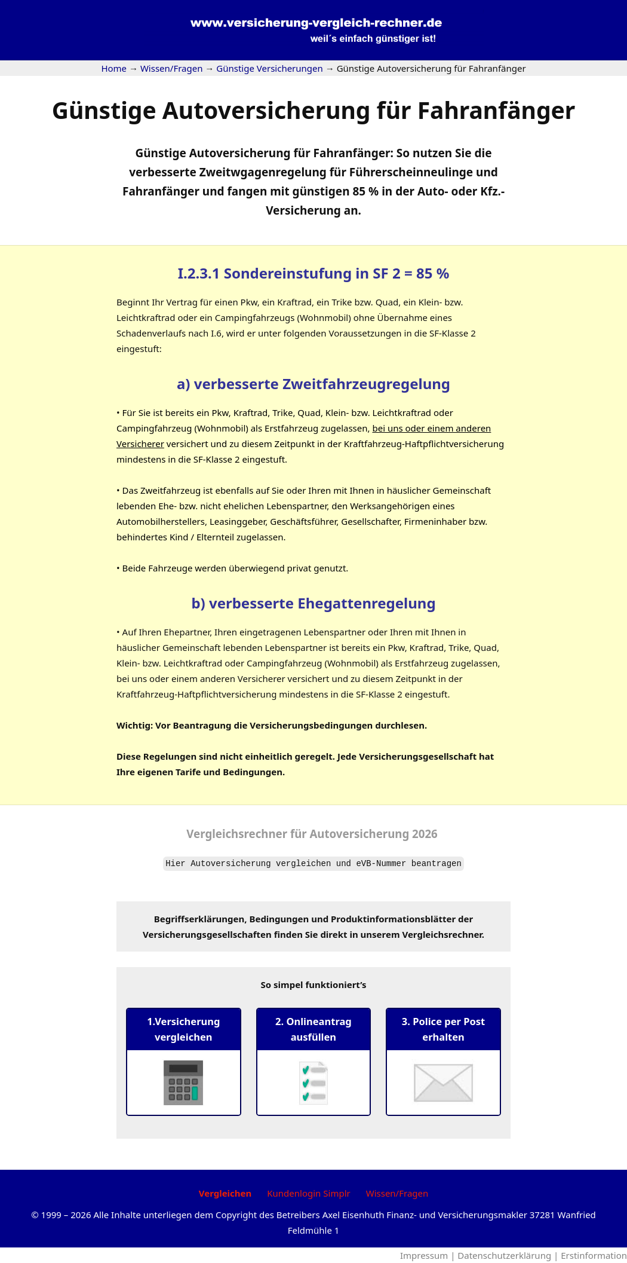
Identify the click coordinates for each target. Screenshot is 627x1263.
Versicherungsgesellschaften (207, 934)
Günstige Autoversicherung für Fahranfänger (314, 110)
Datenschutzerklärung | (509, 1255)
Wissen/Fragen (397, 1193)
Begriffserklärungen (199, 919)
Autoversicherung (230, 863)
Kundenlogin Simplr (308, 1193)
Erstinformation (594, 1255)
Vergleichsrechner (236, 833)
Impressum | (428, 1255)
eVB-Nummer (381, 863)
